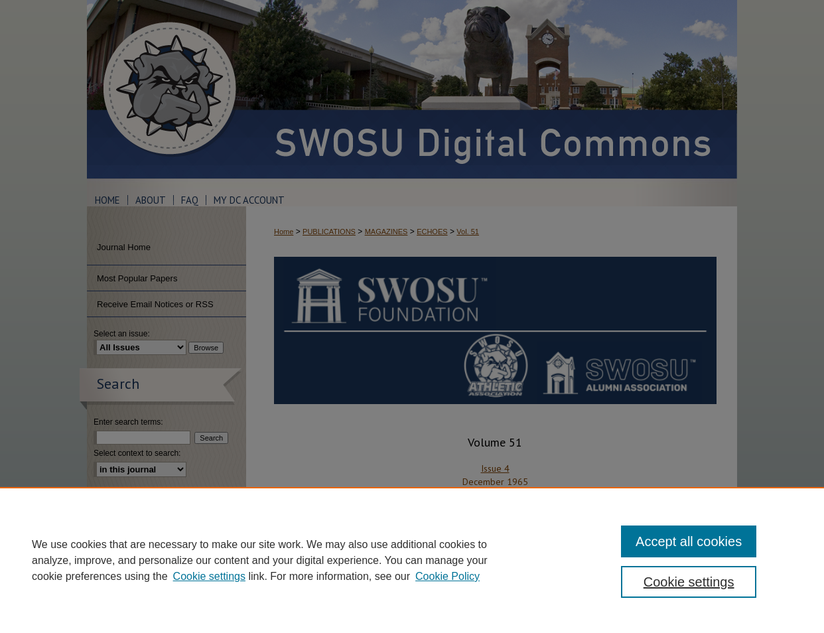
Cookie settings (209, 576)
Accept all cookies (689, 541)
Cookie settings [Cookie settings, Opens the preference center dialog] (689, 582)
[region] (412, 560)
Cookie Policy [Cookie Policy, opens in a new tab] (447, 576)
